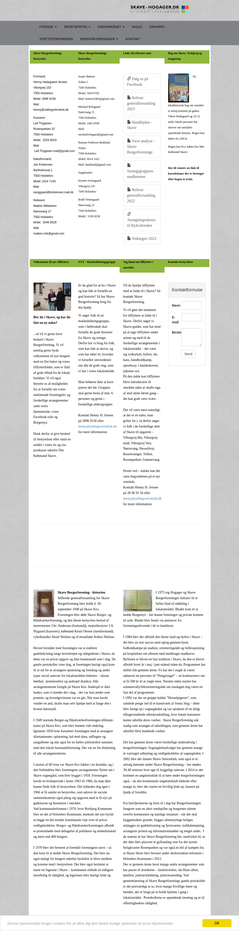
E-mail (175, 319)
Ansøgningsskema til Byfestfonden (141, 219)
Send (188, 354)
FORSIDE (48, 27)
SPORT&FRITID (77, 27)
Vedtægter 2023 (142, 238)
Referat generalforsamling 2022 (141, 195)
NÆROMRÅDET (111, 27)
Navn (175, 305)
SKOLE (137, 27)
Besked (175, 332)
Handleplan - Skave (139, 125)
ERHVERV (157, 27)
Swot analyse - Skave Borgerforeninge (141, 146)
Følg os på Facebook (137, 81)
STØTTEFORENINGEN (56, 39)
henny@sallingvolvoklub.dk (97, 426)
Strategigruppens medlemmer (140, 171)
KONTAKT (132, 39)
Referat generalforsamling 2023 (141, 103)
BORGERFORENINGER (99, 39)
